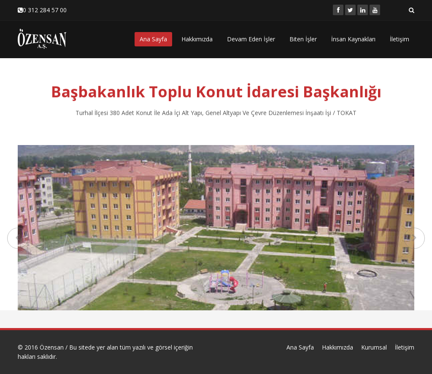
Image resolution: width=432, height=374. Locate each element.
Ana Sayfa (153, 39)
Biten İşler (303, 39)
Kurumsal (374, 347)
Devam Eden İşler (251, 39)
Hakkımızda (197, 39)
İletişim (399, 39)
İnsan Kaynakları (353, 39)
